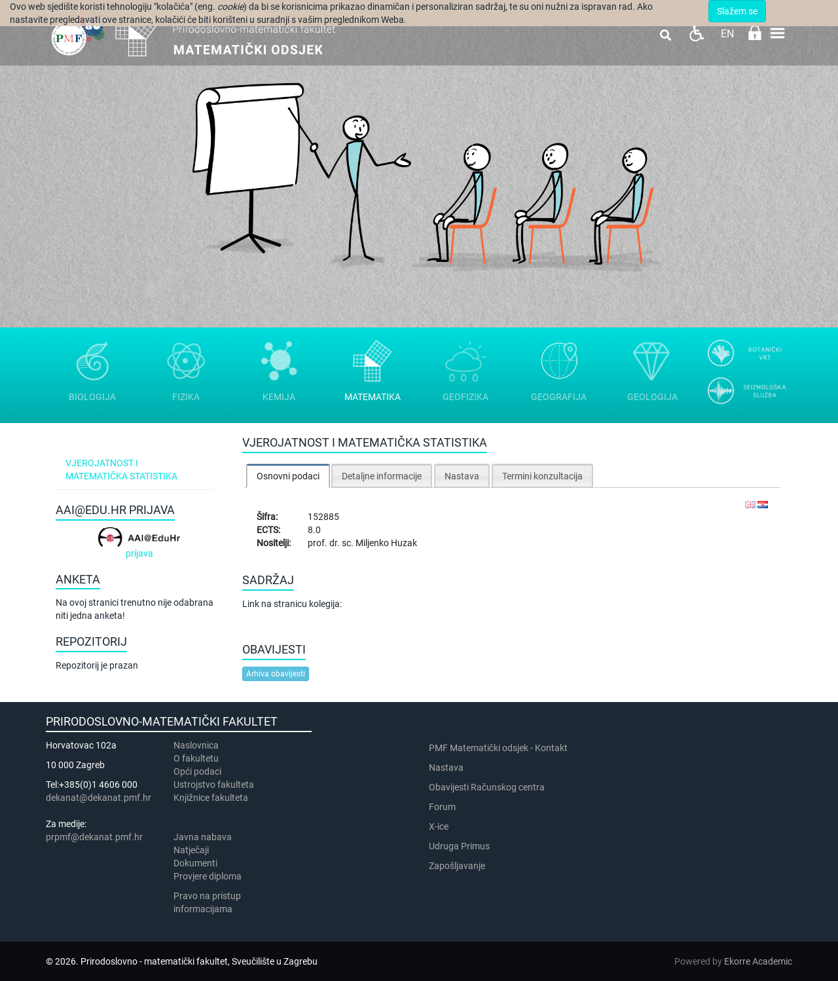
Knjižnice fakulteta (210, 797)
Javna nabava (202, 837)
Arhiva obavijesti (275, 673)
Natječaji (191, 850)
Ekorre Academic (758, 961)
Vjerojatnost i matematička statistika (121, 469)
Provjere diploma (207, 876)
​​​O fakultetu (196, 758)
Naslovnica (196, 745)
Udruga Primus (459, 846)
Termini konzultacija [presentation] (542, 476)
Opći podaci (197, 771)
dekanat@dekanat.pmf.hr (98, 797)
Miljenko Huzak (386, 543)
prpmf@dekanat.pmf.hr (94, 837)
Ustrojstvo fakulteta (213, 784)
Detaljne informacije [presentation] (382, 476)
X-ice (438, 826)
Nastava (446, 767)
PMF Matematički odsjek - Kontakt (498, 748)
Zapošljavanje (457, 866)
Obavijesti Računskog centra (487, 787)
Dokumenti (195, 863)
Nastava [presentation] (462, 476)
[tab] (288, 476)
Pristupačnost (696, 33)
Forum (442, 807)
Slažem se (737, 11)
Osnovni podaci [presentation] (288, 476)
